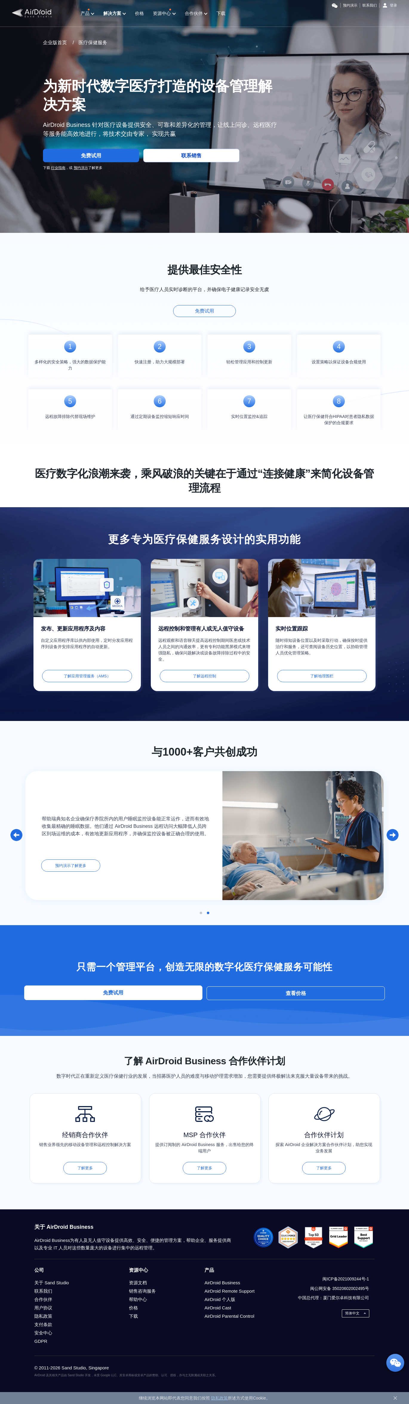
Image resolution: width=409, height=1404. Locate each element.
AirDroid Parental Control (229, 1315)
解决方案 (114, 13)
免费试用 (91, 157)
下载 (220, 13)
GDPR (40, 1340)
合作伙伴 (196, 13)
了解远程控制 (204, 676)
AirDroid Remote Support (229, 1290)
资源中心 (164, 13)
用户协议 (43, 1307)
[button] (16, 835)
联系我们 (369, 5)
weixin (363, 1268)
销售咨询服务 (142, 1290)
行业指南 (58, 169)
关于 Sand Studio (51, 1282)
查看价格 (249, 992)
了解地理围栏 (321, 676)
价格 (139, 13)
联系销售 (193, 157)
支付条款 (43, 1324)
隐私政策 (43, 1315)
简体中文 (352, 1313)
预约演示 (350, 5)
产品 (87, 13)
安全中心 (43, 1332)
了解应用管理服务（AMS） (87, 676)
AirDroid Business (222, 1282)
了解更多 (85, 1167)
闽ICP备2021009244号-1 (345, 1278)
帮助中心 (138, 1299)
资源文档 (138, 1282)
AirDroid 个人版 (219, 1299)
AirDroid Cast (217, 1307)
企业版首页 (55, 42)
